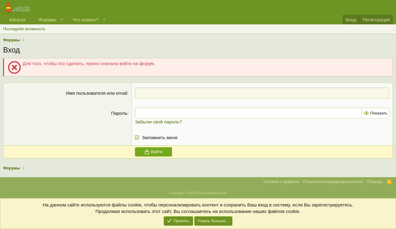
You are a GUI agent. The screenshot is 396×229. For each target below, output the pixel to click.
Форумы (47, 19)
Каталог (17, 19)
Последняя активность (24, 29)
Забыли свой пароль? (158, 121)
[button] (61, 19)
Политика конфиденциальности (333, 181)
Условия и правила (281, 181)
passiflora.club (216, 193)
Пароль (119, 113)
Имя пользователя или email (96, 93)
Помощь (374, 181)
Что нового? (86, 19)
